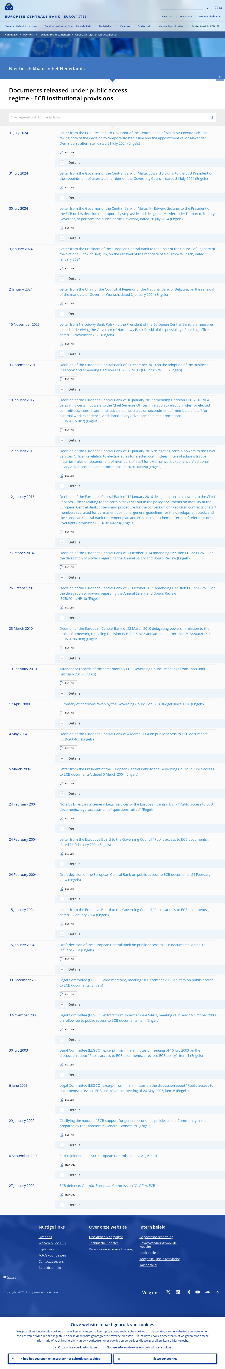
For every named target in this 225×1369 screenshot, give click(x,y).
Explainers (46, 1249)
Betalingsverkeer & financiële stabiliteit (68, 26)
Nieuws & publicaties (170, 26)
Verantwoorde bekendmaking (111, 1249)
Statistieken (105, 26)
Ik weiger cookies (165, 1359)
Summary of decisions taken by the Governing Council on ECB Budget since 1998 (125, 704)
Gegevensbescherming (156, 1237)
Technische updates (104, 1243)
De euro (125, 26)
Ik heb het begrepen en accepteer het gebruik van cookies (60, 1359)
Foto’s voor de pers (53, 1255)
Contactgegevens (51, 1261)
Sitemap (11, 1277)
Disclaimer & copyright (106, 1237)
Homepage (11, 34)
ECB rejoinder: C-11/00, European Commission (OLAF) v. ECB (108, 1155)
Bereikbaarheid (50, 1267)
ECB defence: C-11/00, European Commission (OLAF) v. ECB (107, 1185)
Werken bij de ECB (210, 16)
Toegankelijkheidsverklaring (160, 1259)
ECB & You (186, 16)
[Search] (185, 7)
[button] (212, 8)
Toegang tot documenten (54, 34)
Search (206, 7)
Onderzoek (144, 26)
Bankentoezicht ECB (205, 26)
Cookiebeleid (149, 1253)
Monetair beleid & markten (21, 26)
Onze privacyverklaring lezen (77, 1347)
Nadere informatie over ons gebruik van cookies (139, 1347)
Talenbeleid (148, 1265)
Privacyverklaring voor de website (158, 1245)
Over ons (167, 16)
